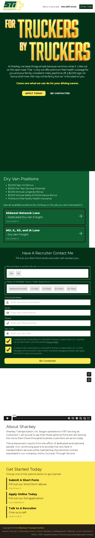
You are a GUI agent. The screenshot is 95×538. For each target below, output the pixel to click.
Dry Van (13, 531)
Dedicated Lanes (27, 531)
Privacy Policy (53, 342)
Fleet (33, 534)
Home (5, 531)
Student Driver (50, 534)
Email (7, 308)
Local (78, 531)
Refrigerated (59, 531)
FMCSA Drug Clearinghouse (72, 534)
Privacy (90, 534)
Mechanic (87, 531)
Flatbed (70, 531)
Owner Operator (44, 531)
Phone (8, 318)
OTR (40, 534)
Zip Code (9, 329)
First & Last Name (13, 297)
